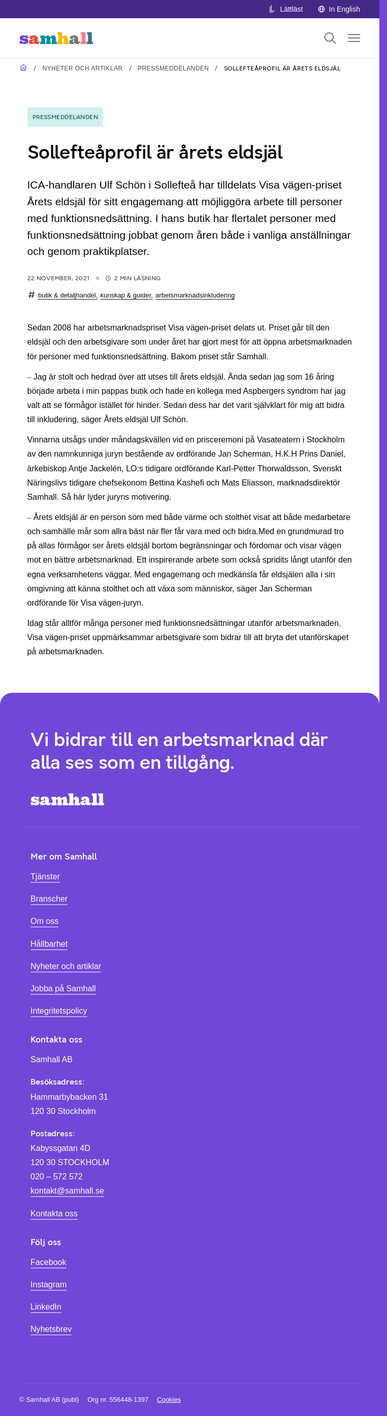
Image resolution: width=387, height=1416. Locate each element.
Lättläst (285, 9)
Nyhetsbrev (51, 1328)
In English (338, 9)
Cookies (169, 1399)
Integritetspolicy (58, 1010)
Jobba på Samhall (63, 988)
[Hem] (56, 38)
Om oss (44, 920)
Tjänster (45, 876)
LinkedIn (45, 1306)
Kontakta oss (54, 1213)
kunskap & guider (125, 295)
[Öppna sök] (330, 38)
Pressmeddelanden (173, 68)
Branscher (49, 898)
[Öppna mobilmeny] (354, 38)
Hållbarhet (49, 943)
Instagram (48, 1284)
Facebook (48, 1261)
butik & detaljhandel (67, 295)
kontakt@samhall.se (67, 1190)
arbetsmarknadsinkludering (195, 295)
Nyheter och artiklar (82, 68)
